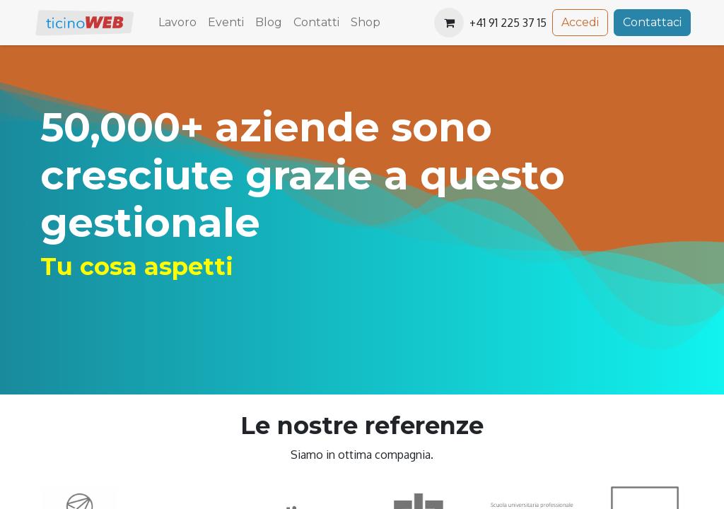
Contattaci (652, 22)
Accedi (580, 22)
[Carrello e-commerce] (449, 22)
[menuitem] (177, 22)
